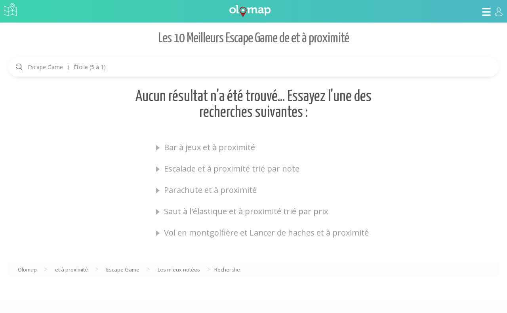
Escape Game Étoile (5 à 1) (67, 67)
